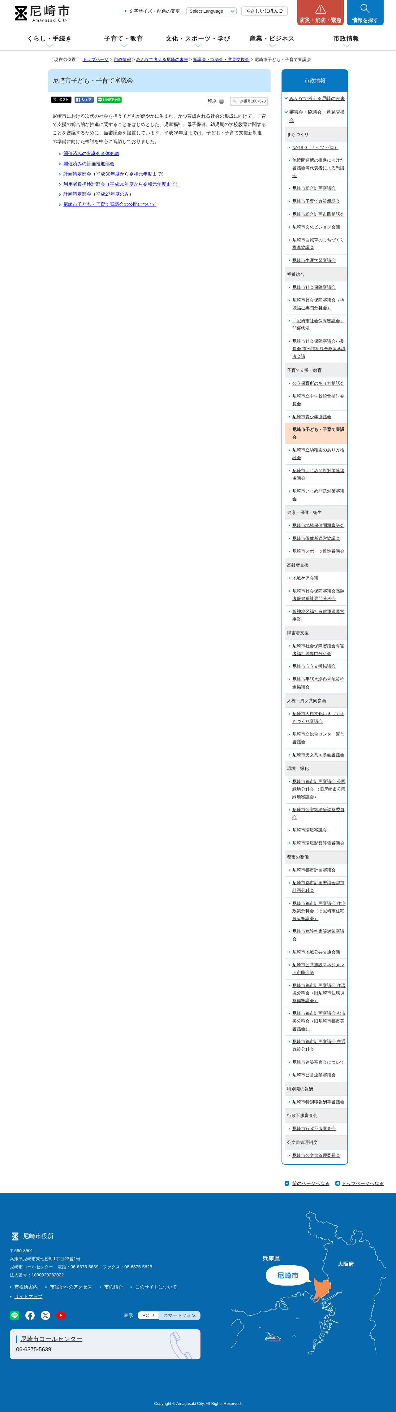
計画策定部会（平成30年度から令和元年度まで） (114, 173)
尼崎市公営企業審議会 (314, 1075)
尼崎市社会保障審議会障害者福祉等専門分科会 (318, 650)
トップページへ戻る (363, 1183)
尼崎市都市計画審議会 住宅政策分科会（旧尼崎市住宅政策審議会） (319, 911)
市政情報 (346, 38)
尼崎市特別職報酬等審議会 (318, 1102)
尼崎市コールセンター (51, 1339)
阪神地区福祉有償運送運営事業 (318, 615)
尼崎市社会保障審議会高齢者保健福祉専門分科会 (318, 595)
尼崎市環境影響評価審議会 (318, 843)
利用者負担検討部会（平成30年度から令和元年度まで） (121, 184)
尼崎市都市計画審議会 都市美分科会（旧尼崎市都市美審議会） (319, 1021)
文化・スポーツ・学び (198, 38)
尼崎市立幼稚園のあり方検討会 (318, 454)
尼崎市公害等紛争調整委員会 (318, 813)
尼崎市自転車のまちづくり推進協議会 (318, 244)
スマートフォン (179, 1315)
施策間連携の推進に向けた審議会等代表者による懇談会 (318, 168)
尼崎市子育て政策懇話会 (316, 201)
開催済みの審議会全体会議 (91, 153)
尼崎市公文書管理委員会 (316, 1155)
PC (145, 1315)
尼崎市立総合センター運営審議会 (318, 738)
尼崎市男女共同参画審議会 (318, 755)
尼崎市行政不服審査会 (314, 1128)
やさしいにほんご (264, 10)
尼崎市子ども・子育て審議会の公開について (109, 204)
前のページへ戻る (310, 1183)
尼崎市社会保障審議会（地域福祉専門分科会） (318, 304)
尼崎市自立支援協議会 (314, 666)
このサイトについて (156, 1286)
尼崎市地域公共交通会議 (316, 952)
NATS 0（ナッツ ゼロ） (315, 147)
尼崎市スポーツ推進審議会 (318, 551)
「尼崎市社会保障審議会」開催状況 (318, 325)
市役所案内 (26, 1286)
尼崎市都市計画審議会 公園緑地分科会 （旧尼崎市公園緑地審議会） (319, 789)
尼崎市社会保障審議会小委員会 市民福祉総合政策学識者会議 (319, 349)
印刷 (212, 101)
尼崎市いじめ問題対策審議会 (318, 495)
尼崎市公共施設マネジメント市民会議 (318, 968)
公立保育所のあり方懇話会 (318, 383)
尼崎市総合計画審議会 (314, 188)
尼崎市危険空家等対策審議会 (318, 935)
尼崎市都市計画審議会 (314, 870)
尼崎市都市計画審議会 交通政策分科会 (319, 1045)
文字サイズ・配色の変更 (154, 11)
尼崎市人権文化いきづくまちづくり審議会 (318, 717)
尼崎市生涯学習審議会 (314, 260)
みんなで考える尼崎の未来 (162, 59)
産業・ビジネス (272, 38)
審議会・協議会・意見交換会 (221, 59)
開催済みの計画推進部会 (88, 163)
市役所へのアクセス (71, 1286)
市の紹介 (113, 1286)
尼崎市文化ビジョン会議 (316, 227)
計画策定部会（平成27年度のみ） (98, 194)
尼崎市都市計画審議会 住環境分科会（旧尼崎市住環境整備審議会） (319, 993)
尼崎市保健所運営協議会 (316, 538)
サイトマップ (28, 1296)
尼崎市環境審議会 (309, 830)
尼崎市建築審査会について (318, 1062)
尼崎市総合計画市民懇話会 (318, 214)
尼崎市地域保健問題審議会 (318, 525)
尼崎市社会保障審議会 (314, 287)
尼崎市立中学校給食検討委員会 (318, 400)
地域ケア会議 (305, 578)
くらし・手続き (49, 38)
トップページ (96, 59)
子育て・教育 (123, 38)
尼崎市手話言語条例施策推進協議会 (318, 683)
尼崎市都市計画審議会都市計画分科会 (318, 886)
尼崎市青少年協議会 (311, 417)
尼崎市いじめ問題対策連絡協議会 (318, 474)
